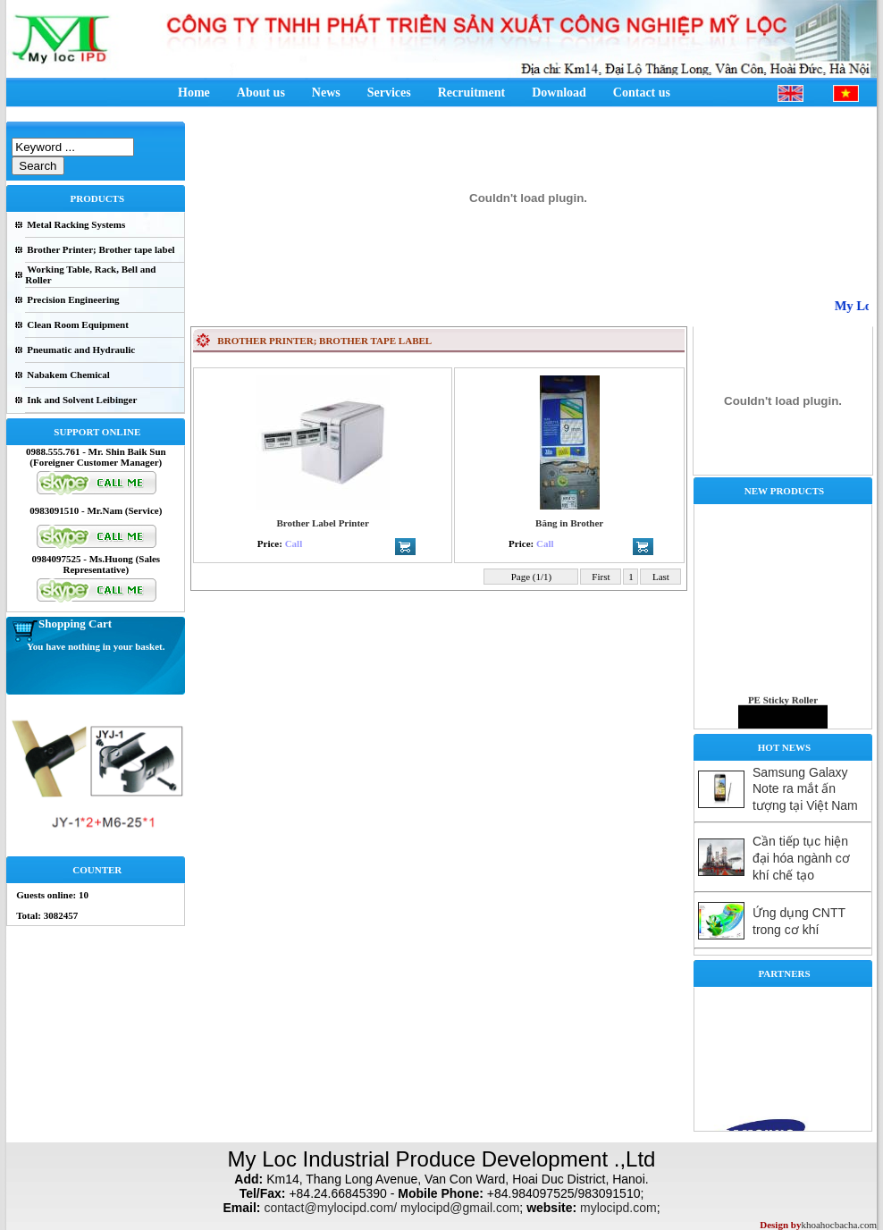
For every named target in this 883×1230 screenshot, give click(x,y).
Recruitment (471, 92)
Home (194, 92)
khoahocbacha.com (839, 1224)
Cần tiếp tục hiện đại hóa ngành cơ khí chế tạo (801, 858)
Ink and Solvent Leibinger (82, 399)
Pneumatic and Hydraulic (81, 349)
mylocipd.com (618, 1208)
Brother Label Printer (322, 523)
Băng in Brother (569, 523)
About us (261, 92)
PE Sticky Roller (783, 708)
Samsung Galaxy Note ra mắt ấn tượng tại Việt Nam (805, 789)
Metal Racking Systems (76, 224)
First (601, 576)
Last (660, 576)
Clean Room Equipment (78, 324)
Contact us (641, 92)
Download (559, 92)
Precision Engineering (73, 299)
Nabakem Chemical (68, 374)
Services (389, 92)
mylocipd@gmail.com (459, 1208)
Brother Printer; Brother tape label (100, 249)
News (326, 92)
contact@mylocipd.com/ (330, 1208)
